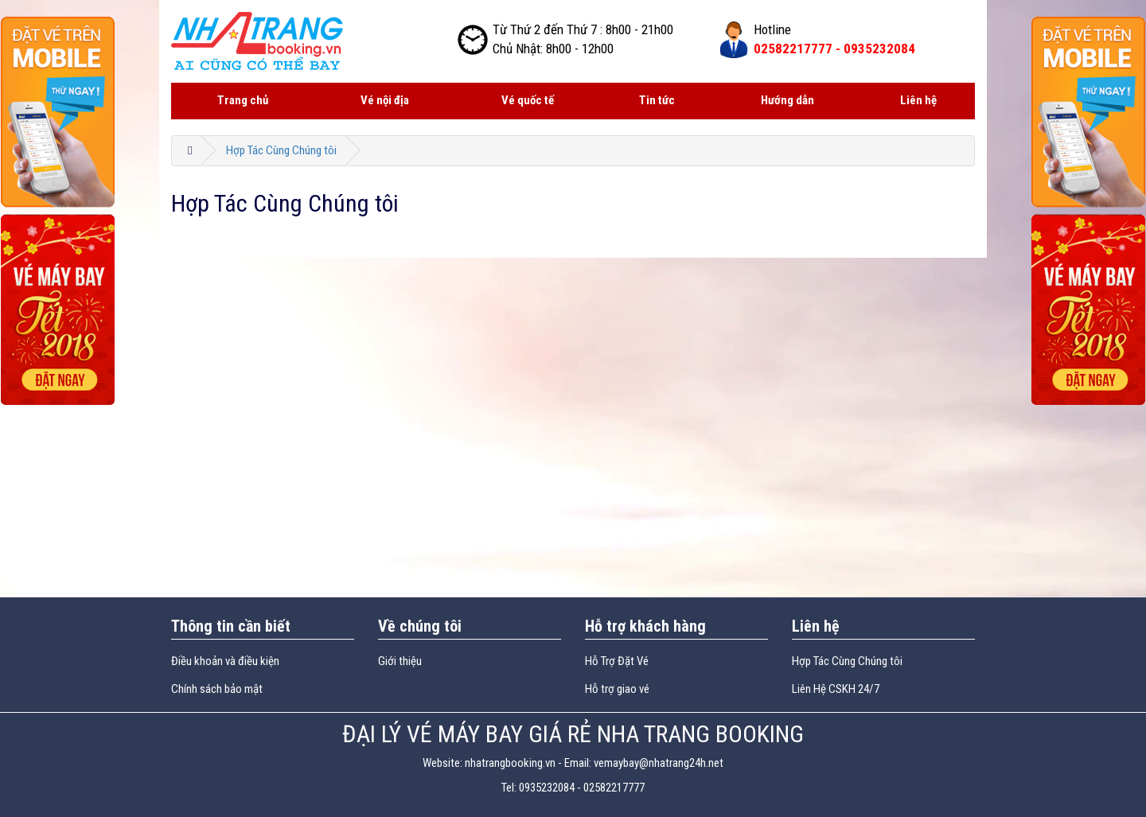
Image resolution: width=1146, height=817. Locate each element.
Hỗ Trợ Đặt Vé (617, 661)
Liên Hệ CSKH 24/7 (835, 689)
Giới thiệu (400, 661)
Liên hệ (918, 100)
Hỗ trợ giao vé (617, 689)
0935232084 (547, 787)
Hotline (772, 29)
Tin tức (657, 100)
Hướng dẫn (787, 100)
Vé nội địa (385, 100)
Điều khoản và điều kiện (225, 661)
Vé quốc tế (527, 100)
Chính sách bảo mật (217, 689)
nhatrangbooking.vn (510, 763)
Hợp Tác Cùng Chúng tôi (281, 150)
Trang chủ (242, 100)
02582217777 (614, 787)
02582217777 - (834, 48)
